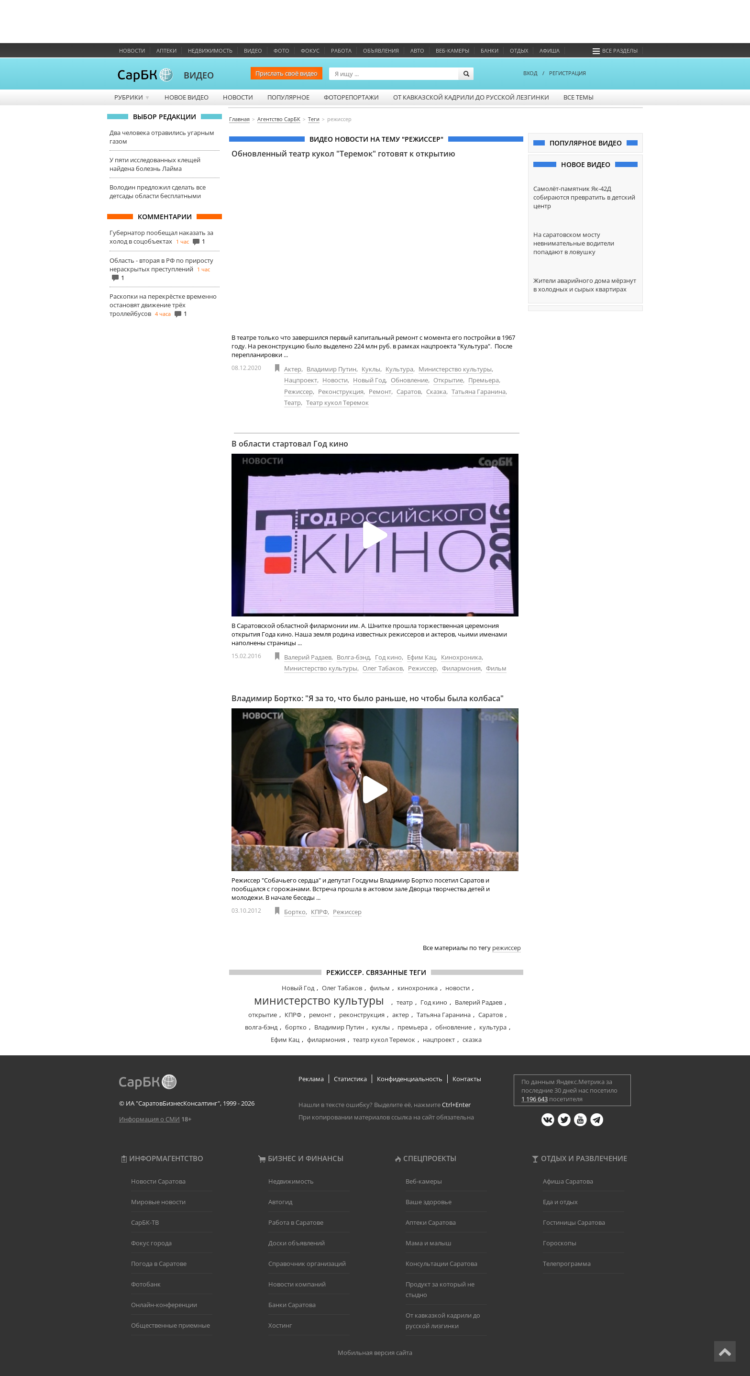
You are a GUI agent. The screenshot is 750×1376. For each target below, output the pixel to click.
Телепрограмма (567, 1263)
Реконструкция (341, 391)
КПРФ (319, 911)
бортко (296, 1027)
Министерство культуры (455, 369)
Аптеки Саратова (431, 1222)
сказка (472, 1039)
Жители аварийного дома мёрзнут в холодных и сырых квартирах (584, 284)
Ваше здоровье (429, 1201)
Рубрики (132, 97)
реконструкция (362, 1014)
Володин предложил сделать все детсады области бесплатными (158, 191)
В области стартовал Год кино (290, 443)
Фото (281, 50)
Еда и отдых (560, 1201)
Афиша (550, 50)
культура (493, 1027)
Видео (253, 50)
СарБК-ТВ (145, 1222)
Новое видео (187, 97)
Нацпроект (300, 380)
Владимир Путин (331, 369)
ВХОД (530, 73)
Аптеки (166, 50)
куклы (381, 1027)
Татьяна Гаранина (479, 391)
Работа (341, 50)
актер (400, 1014)
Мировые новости (158, 1201)
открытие (262, 1014)
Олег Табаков (383, 668)
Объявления (381, 50)
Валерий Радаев (307, 657)
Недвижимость (210, 50)
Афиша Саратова (568, 1181)
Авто (417, 50)
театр (405, 1002)
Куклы (371, 369)
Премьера (483, 380)
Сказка (436, 391)
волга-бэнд (261, 1027)
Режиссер (298, 391)
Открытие (448, 380)
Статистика (350, 1078)
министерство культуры (319, 1000)
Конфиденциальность (409, 1078)
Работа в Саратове (295, 1222)
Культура (399, 369)
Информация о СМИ (149, 1119)
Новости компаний (297, 1284)
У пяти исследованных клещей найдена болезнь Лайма (155, 164)
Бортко (295, 911)
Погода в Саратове (159, 1263)
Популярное (288, 97)
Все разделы (615, 50)
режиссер (506, 947)
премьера (412, 1027)
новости (457, 988)
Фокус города (151, 1243)
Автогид (280, 1201)
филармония (326, 1039)
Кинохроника (461, 657)
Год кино (388, 657)
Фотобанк (146, 1284)
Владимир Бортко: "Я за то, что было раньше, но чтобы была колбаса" (368, 698)
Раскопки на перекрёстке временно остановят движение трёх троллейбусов (163, 305)
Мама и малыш (429, 1243)
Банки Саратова (292, 1304)
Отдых (519, 50)
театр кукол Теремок (384, 1039)
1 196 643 (534, 1099)
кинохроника (417, 988)
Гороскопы (559, 1243)
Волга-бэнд (353, 657)
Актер (292, 369)
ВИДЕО (199, 75)
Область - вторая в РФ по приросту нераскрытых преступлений (161, 264)
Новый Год (369, 380)
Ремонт (380, 391)
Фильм (496, 668)
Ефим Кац (421, 657)
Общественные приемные (170, 1325)
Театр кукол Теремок (337, 402)
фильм (380, 988)
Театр (292, 402)
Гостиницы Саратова (574, 1222)
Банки (489, 50)
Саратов (409, 391)
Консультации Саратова (441, 1263)
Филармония (461, 668)
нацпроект (439, 1039)
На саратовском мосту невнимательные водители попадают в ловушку (573, 243)
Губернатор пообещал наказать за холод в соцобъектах (161, 237)
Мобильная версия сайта (375, 1352)
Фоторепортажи (351, 97)
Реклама (311, 1078)
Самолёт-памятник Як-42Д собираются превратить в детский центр (584, 197)
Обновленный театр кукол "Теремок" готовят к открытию (343, 153)
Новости (132, 50)
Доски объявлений (296, 1243)
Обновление (409, 380)
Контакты (466, 1078)
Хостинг (280, 1325)
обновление (453, 1027)
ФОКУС (310, 50)
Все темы (578, 97)
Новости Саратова (158, 1181)
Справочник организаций (307, 1263)
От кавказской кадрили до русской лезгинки (471, 97)
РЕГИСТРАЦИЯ (567, 73)
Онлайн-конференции (164, 1304)
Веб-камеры (452, 50)
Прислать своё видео (286, 73)
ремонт (320, 1014)
